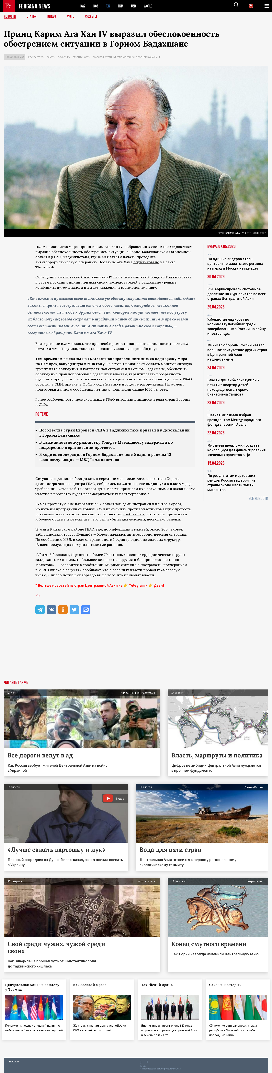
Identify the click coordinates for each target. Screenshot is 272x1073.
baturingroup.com (165, 1069)
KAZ (82, 6)
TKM (121, 6)
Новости (10, 17)
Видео (53, 17)
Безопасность (81, 57)
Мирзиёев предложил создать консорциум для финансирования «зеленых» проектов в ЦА (236, 450)
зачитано (99, 277)
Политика (64, 57)
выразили (124, 399)
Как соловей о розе (91, 986)
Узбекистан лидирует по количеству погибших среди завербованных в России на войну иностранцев (236, 326)
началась (118, 535)
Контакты (14, 1061)
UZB (134, 6)
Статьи (32, 17)
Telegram (137, 586)
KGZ (95, 6)
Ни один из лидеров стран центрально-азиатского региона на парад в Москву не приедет (235, 263)
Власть (51, 57)
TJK (108, 6)
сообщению (51, 540)
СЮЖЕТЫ (93, 17)
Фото (72, 17)
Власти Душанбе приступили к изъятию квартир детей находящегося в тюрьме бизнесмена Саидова (233, 387)
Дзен (158, 586)
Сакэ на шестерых (227, 986)
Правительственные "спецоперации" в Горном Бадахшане (126, 57)
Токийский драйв (158, 986)
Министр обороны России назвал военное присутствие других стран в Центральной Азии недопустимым (237, 352)
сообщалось (134, 515)
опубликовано (146, 262)
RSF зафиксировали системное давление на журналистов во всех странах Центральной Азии (236, 294)
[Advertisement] (136, 651)
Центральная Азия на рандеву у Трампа (34, 988)
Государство (36, 57)
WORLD (149, 6)
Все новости (258, 498)
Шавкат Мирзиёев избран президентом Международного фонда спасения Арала (234, 420)
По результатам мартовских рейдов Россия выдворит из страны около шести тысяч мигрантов (231, 482)
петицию (140, 358)
